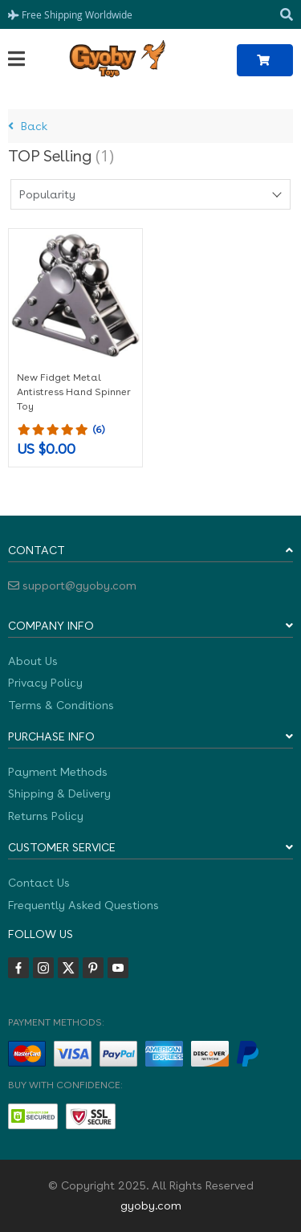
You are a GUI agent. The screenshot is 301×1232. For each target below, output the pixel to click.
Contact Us (39, 882)
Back (27, 126)
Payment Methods (58, 771)
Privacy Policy (45, 682)
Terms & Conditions (61, 705)
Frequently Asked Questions (83, 905)
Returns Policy (45, 816)
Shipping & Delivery (59, 793)
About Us (33, 661)
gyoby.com (150, 1205)
